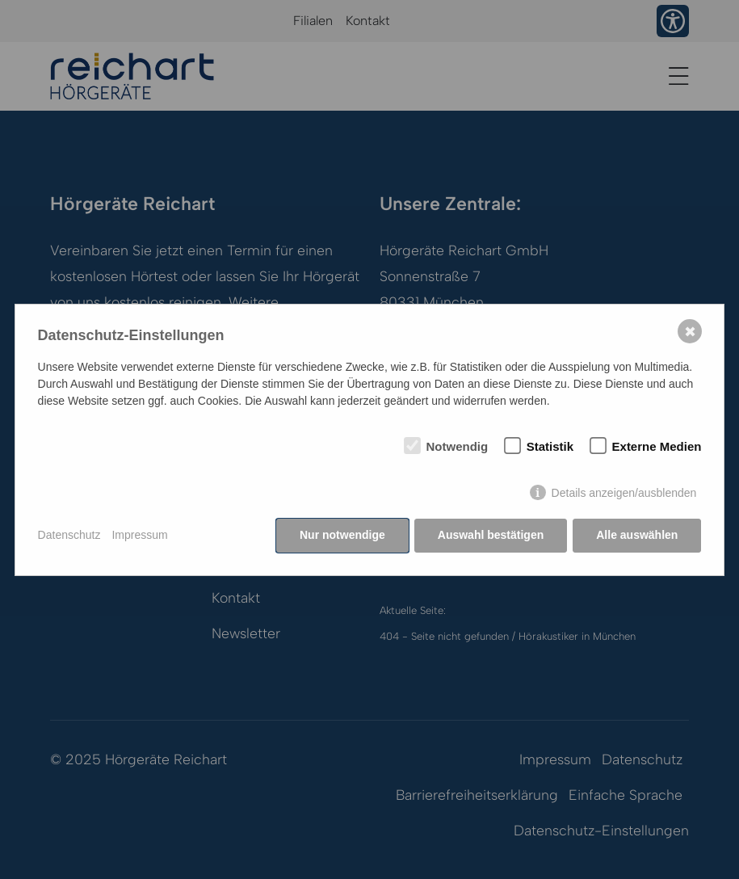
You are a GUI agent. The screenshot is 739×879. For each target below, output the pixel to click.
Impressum (139, 534)
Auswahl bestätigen (491, 534)
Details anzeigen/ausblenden (624, 492)
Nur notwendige (342, 534)
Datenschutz (69, 534)
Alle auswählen (637, 534)
